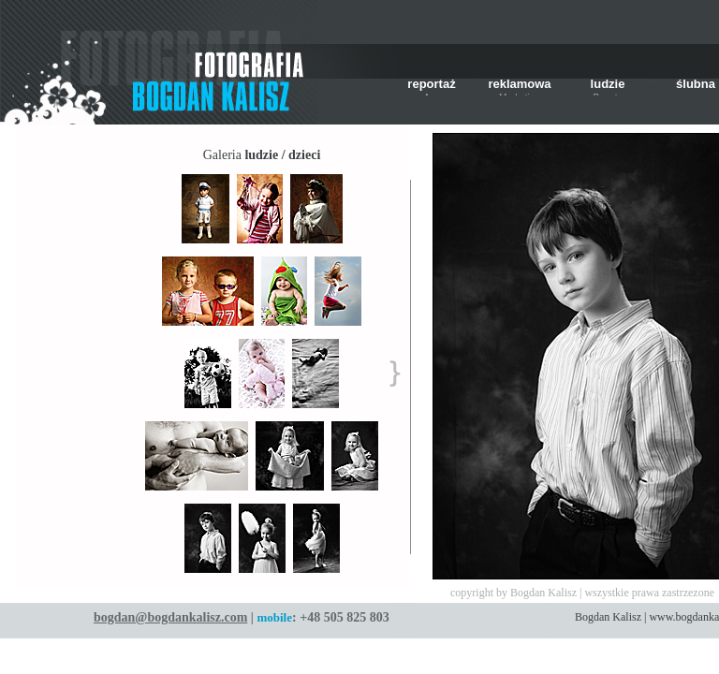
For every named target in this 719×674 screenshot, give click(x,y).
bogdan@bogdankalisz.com (170, 617)
